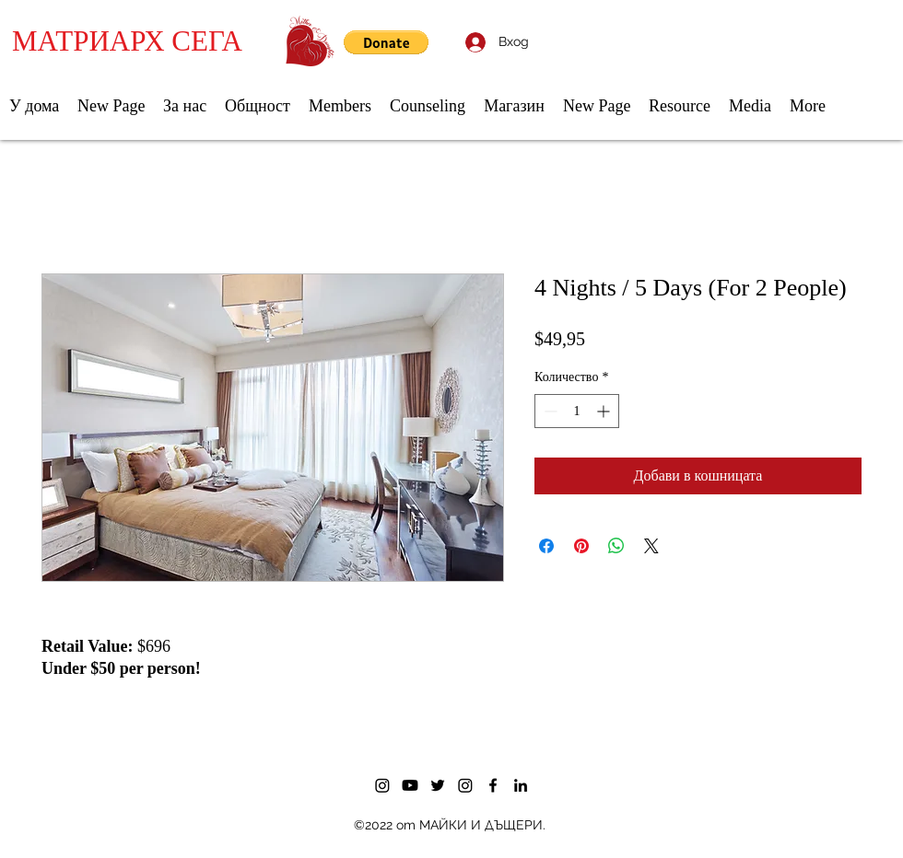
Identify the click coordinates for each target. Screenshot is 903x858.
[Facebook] (493, 785)
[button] (386, 42)
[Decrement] (548, 411)
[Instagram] (382, 785)
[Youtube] (410, 785)
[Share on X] (651, 546)
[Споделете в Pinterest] (581, 546)
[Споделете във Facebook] (546, 546)
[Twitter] (437, 785)
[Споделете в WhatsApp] (616, 546)
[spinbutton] (576, 411)
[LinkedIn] (520, 785)
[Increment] (604, 411)
